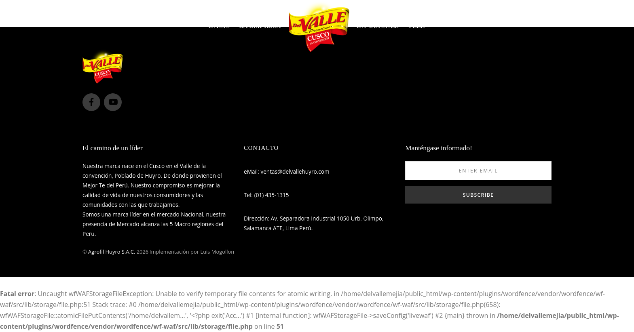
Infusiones (378, 26)
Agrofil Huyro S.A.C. (111, 251)
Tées (416, 26)
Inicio (219, 26)
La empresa (260, 26)
